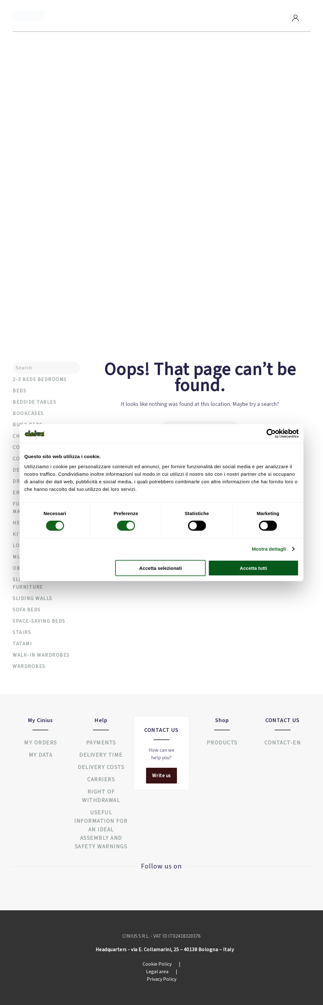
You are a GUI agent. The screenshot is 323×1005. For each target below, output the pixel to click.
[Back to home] (28, 15)
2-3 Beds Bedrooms (40, 379)
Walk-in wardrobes (41, 655)
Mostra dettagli (269, 549)
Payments (101, 743)
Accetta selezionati (160, 567)
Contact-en (282, 743)
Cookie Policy (161, 964)
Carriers (101, 779)
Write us (161, 775)
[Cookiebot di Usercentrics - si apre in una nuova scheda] (271, 433)
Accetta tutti (253, 567)
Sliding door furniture (31, 583)
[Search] (46, 368)
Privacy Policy (161, 979)
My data (41, 755)
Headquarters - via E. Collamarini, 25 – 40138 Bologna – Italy (165, 949)
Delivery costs (101, 767)
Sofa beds (27, 609)
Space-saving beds (39, 621)
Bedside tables (34, 402)
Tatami (22, 643)
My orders (40, 743)
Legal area (161, 971)
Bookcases (28, 413)
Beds (19, 390)
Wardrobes (29, 666)
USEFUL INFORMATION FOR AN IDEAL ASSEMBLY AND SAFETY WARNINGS (101, 830)
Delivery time (101, 755)
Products (222, 743)
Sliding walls (32, 598)
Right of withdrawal (101, 796)
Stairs (22, 632)
